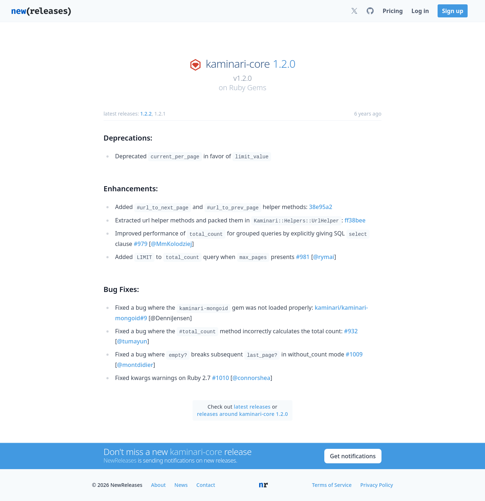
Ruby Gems (247, 87)
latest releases (252, 406)
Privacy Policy (376, 484)
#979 (141, 244)
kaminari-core (238, 64)
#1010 (220, 378)
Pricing (392, 11)
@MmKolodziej (171, 244)
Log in (420, 11)
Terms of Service (331, 484)
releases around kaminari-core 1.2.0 (242, 413)
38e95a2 (320, 207)
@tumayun (132, 341)
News (181, 484)
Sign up (452, 11)
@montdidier (135, 365)
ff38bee (355, 220)
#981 (303, 257)
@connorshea (251, 378)
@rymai (323, 257)
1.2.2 (146, 113)
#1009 (354, 354)
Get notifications (353, 456)
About (158, 484)
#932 (351, 331)
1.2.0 (284, 64)
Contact (206, 484)
